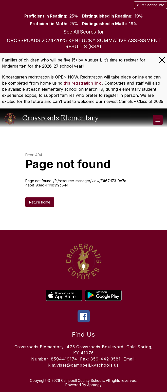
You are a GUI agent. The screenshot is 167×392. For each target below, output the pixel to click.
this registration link (82, 83)
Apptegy (94, 385)
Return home (39, 202)
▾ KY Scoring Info (150, 5)
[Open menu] (158, 120)
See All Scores (80, 32)
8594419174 (64, 359)
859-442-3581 (105, 359)
